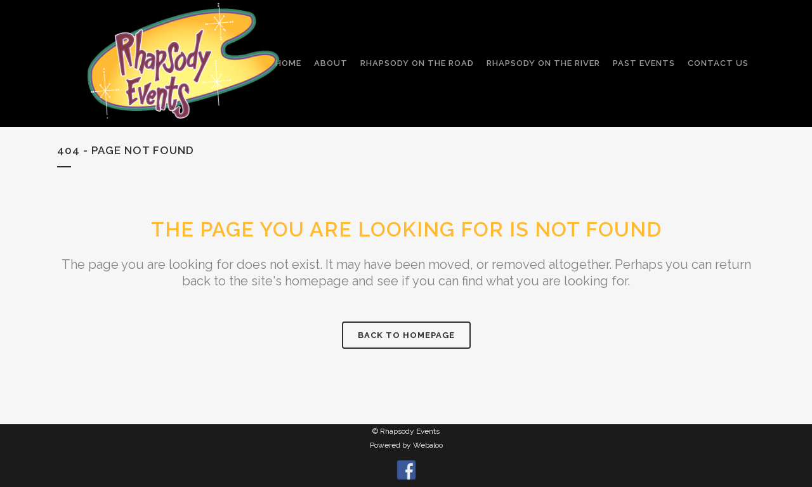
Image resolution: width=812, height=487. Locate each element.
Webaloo (428, 445)
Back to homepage (406, 335)
